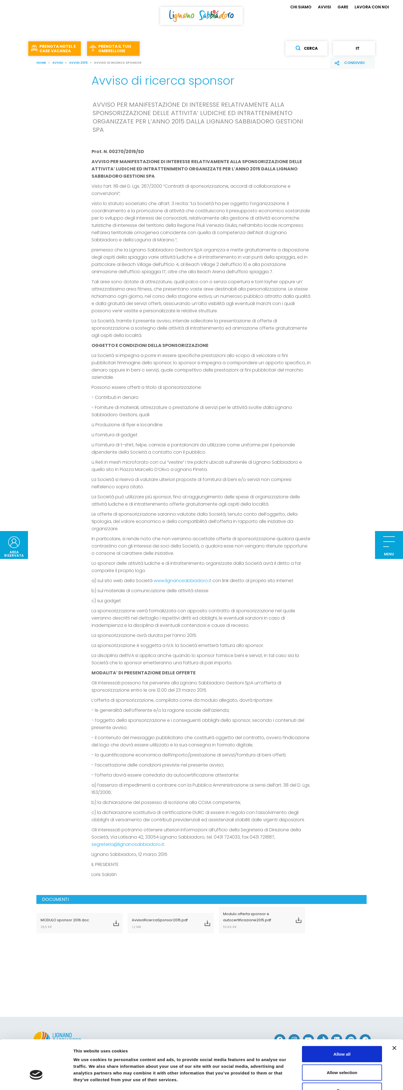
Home (41, 62)
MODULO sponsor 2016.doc (72, 923)
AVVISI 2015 (78, 62)
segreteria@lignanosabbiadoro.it (128, 844)
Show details (294, 1079)
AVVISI (324, 7)
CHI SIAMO (300, 7)
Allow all (342, 1016)
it (354, 48)
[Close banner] (394, 1011)
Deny (342, 1053)
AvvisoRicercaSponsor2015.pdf (164, 923)
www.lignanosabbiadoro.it (182, 580)
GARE (343, 7)
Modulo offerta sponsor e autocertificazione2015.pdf (255, 920)
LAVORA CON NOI (372, 7)
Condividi (354, 62)
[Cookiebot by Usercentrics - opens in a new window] (36, 1079)
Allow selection (342, 1035)
